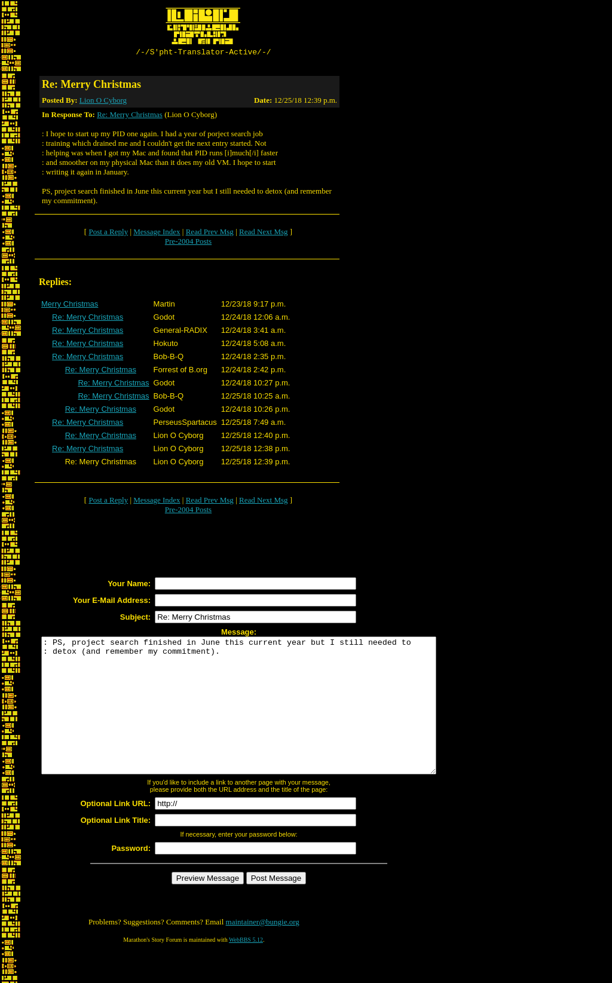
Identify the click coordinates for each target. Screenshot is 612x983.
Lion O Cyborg (103, 101)
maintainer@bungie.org (262, 950)
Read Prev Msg (210, 233)
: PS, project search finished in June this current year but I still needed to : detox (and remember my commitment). (262, 720)
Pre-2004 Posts (188, 242)
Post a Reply (108, 233)
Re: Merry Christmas (130, 116)
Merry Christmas (69, 305)
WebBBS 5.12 (246, 968)
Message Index (156, 233)
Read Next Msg (263, 233)
